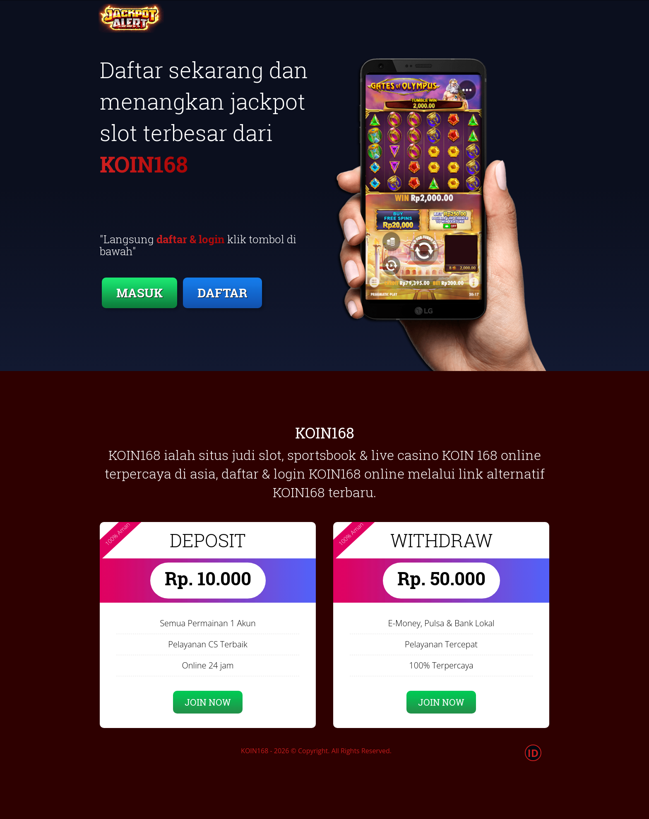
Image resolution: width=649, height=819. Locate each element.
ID (533, 753)
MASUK (139, 293)
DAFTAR (222, 293)
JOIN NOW (208, 702)
